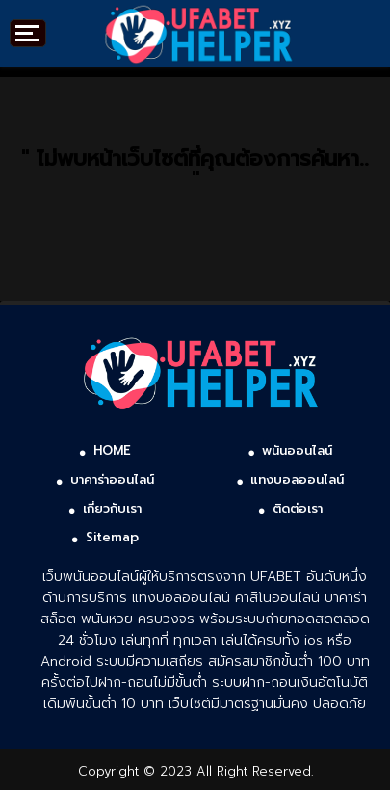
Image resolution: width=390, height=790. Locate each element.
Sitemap (112, 537)
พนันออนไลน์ (297, 450)
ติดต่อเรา (298, 508)
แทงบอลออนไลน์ (297, 479)
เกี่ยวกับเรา (112, 508)
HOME (112, 450)
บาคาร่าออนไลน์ (112, 479)
